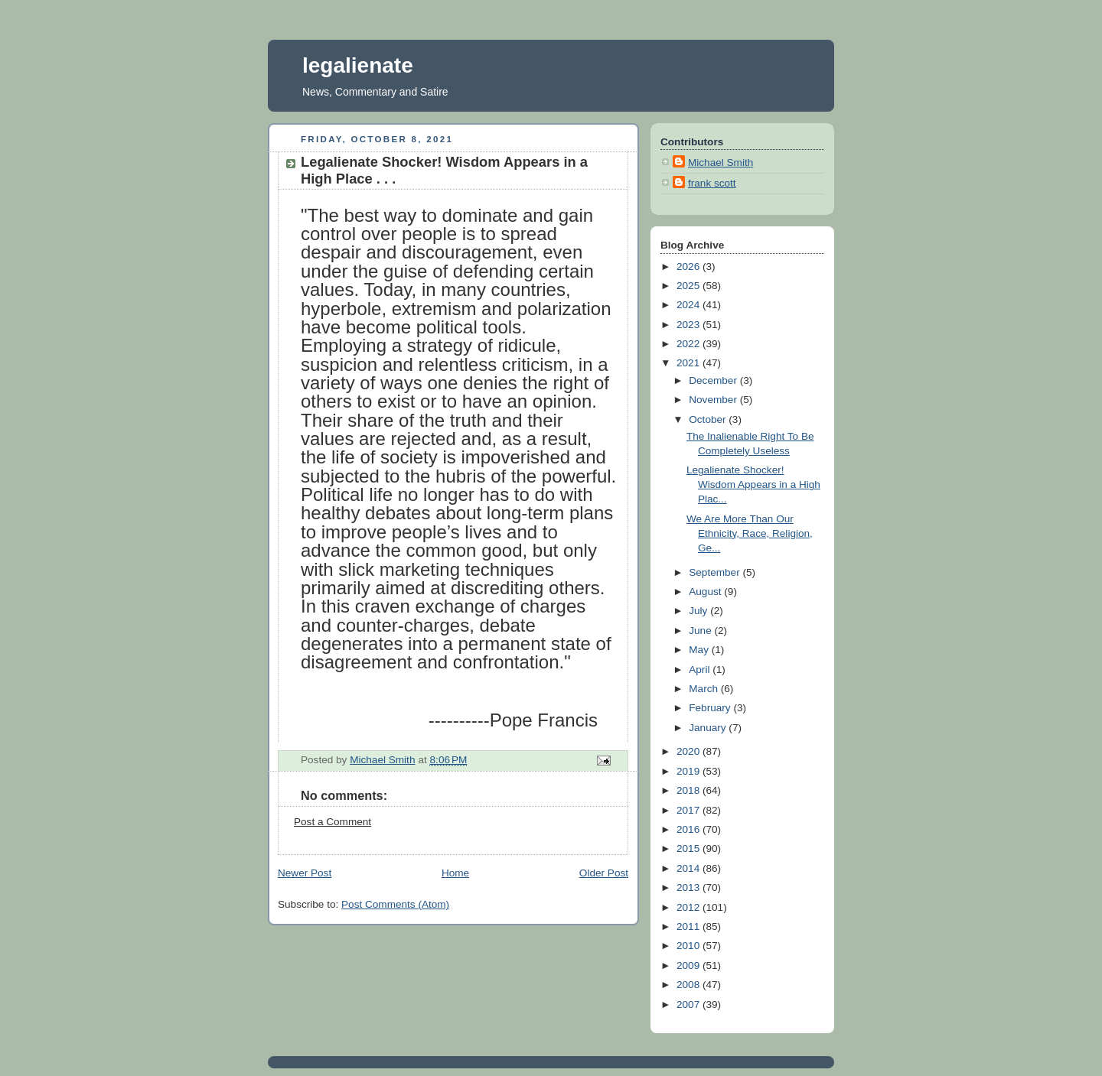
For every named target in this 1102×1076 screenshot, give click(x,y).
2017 (690, 810)
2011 (690, 926)
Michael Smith (720, 162)
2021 (690, 363)
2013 (690, 887)
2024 (690, 304)
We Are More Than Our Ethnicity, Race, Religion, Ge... (749, 533)
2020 (690, 751)
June (701, 630)
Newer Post (304, 873)
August (706, 591)
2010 (690, 945)
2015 (690, 848)
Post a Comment (332, 821)
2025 (690, 285)
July (699, 610)
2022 (690, 343)
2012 (690, 907)
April (700, 669)
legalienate (357, 65)
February (711, 708)
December (714, 380)
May (700, 649)
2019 (690, 771)
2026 (690, 266)
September (715, 572)
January (709, 727)
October (709, 419)
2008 (690, 984)
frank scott (712, 183)
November (714, 399)
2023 (690, 324)
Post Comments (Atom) (395, 904)
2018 (690, 790)
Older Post (603, 873)
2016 (690, 829)
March (705, 688)
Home (455, 873)
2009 (690, 965)
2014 (690, 868)
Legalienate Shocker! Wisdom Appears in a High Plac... (753, 484)
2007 (690, 1004)
